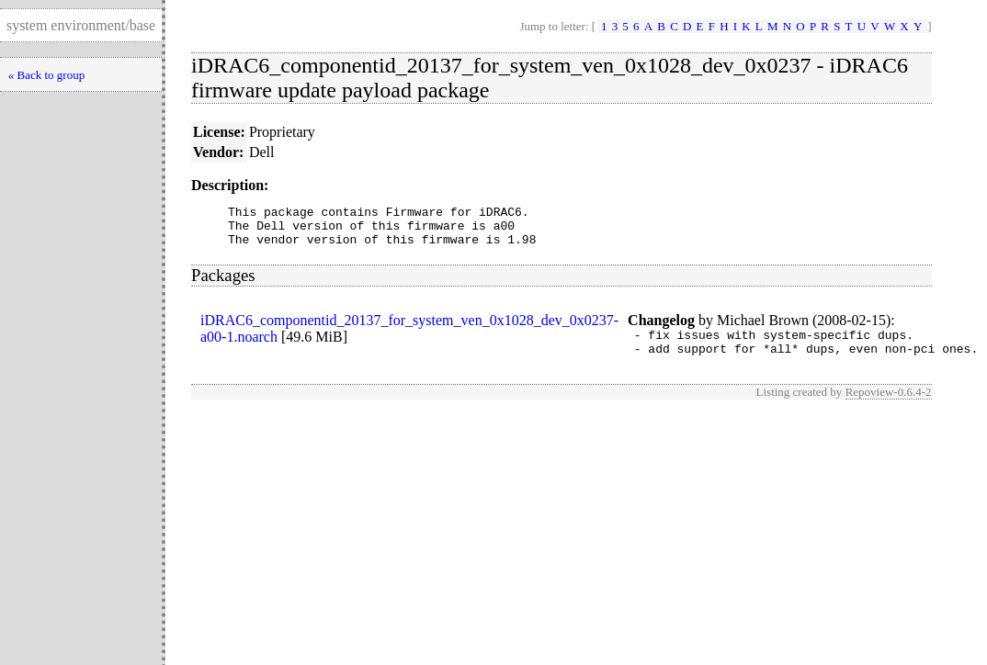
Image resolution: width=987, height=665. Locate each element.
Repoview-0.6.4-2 (888, 405)
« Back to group (46, 75)
